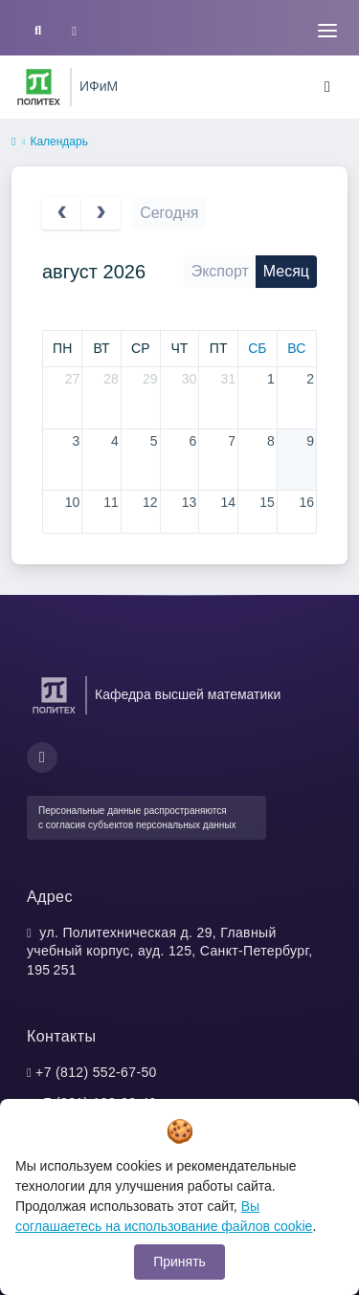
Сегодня (169, 213)
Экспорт (220, 271)
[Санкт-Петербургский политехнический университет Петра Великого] (38, 87)
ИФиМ (98, 86)
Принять (179, 1261)
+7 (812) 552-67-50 (96, 1072)
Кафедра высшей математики (187, 694)
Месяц (286, 271)
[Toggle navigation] (327, 31)
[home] (13, 142)
